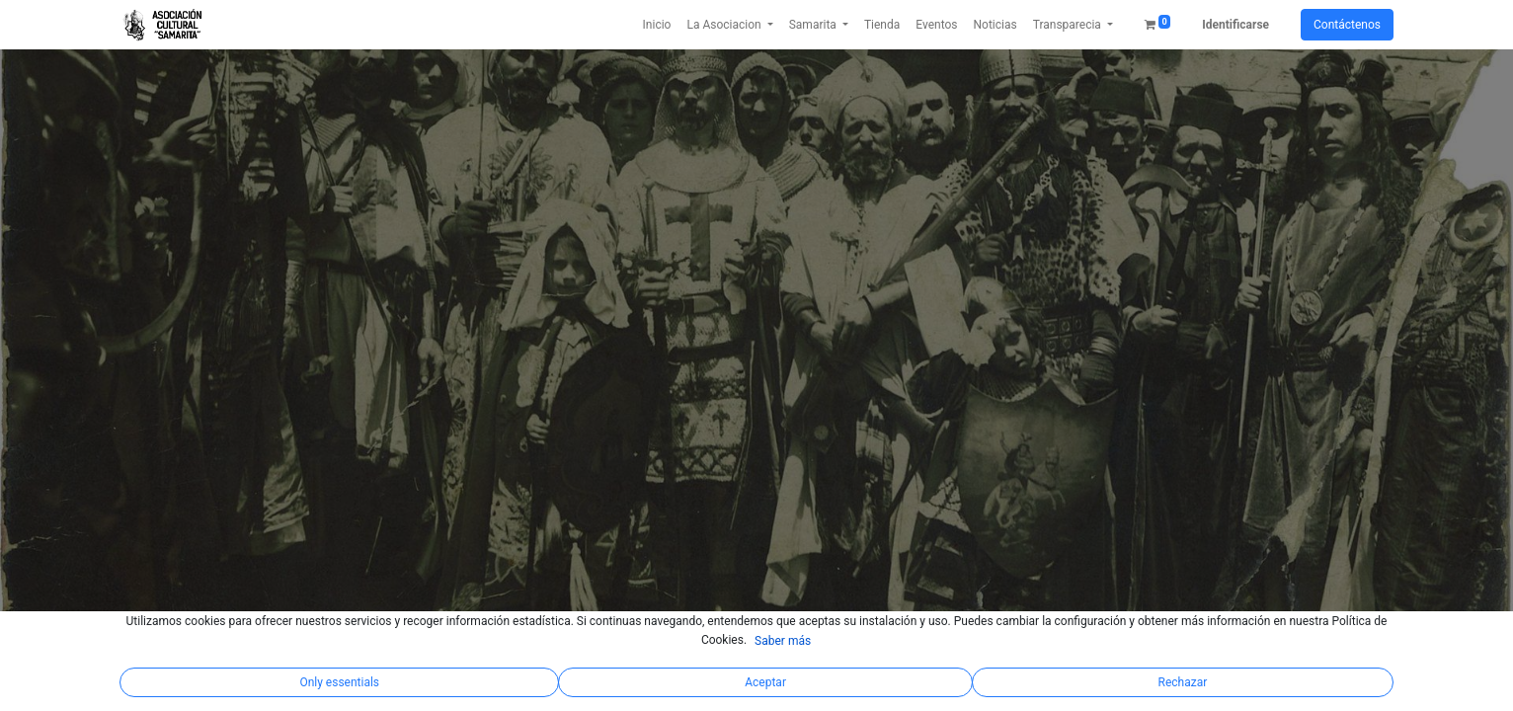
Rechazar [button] (1183, 682)
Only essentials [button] (339, 682)
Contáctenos (1347, 25)
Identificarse (1235, 25)
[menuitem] (657, 24)
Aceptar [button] (765, 682)
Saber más (783, 641)
